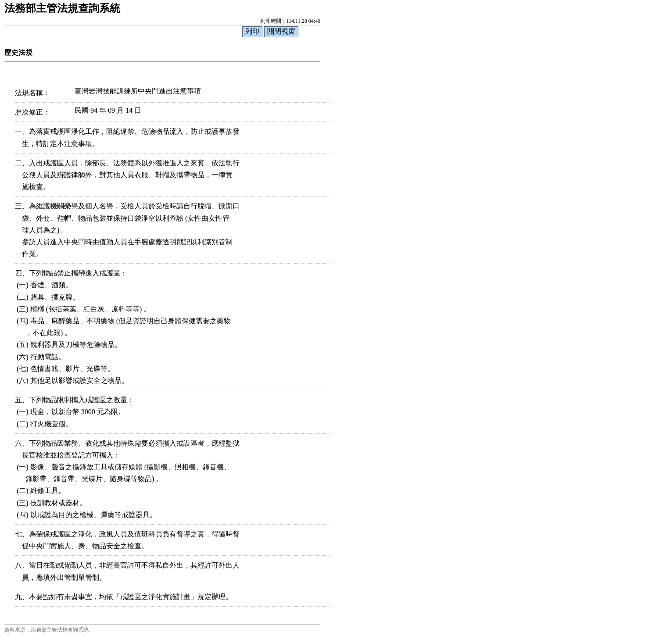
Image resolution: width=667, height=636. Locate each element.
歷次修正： (32, 112)
